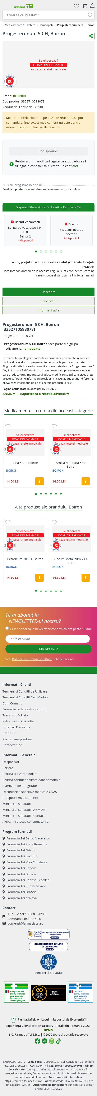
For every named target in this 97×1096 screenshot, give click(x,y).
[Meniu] (6, 6)
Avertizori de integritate (20, 785)
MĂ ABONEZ (48, 649)
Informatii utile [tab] (48, 310)
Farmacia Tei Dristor (19, 850)
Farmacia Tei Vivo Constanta (25, 862)
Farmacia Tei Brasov (19, 892)
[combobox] (48, 15)
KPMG (48, 1030)
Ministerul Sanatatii (17, 804)
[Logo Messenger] (44, 1041)
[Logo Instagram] (51, 1041)
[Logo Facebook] (37, 1041)
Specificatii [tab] (48, 301)
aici (75, 166)
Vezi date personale (39, 659)
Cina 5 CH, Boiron (25, 462)
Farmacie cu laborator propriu (24, 709)
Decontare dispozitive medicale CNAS (30, 792)
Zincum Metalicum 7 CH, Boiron (71, 560)
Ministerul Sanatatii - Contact (24, 815)
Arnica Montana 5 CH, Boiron (71, 464)
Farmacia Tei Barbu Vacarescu (26, 838)
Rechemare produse (17, 739)
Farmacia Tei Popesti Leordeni (26, 880)
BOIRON (19, 96)
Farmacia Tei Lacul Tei (20, 856)
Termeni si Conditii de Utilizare (25, 691)
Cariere (8, 768)
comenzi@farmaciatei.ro (25, 923)
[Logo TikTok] (58, 1041)
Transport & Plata (15, 715)
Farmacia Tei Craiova (20, 898)
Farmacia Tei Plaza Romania (25, 844)
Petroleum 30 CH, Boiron (25, 559)
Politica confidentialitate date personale (31, 780)
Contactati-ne (12, 745)
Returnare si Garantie (18, 721)
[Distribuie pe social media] (91, 36)
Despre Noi (11, 762)
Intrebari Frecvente (16, 727)
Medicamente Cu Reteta (20, 25)
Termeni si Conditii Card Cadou (25, 697)
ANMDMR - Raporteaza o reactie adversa (36, 394)
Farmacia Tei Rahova (20, 868)
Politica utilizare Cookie (19, 774)
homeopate (32, 348)
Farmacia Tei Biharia (19, 874)
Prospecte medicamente (20, 797)
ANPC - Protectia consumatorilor (26, 821)
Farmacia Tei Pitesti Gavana (24, 886)
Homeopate (46, 25)
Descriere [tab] (49, 292)
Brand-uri (9, 733)
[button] (35, 251)
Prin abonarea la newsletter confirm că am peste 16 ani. (51, 629)
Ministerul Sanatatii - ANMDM (24, 809)
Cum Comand (13, 703)
